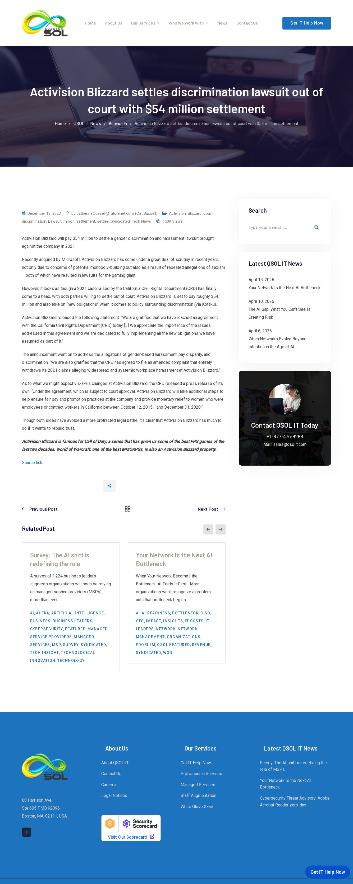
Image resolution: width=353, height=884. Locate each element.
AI (32, 613)
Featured (75, 629)
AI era (42, 613)
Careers (108, 784)
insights (173, 621)
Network (166, 629)
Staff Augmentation (198, 795)
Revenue (201, 645)
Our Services (143, 22)
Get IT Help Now (306, 23)
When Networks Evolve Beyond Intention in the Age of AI (277, 342)
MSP (56, 645)
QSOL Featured (173, 645)
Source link (32, 462)
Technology (71, 660)
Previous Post (43, 509)
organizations (184, 637)
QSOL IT (228, 876)
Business (40, 621)
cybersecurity (46, 629)
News (222, 22)
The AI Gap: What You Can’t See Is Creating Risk (279, 313)
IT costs (194, 621)
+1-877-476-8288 (285, 436)
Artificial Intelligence (77, 613)
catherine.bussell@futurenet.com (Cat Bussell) (116, 213)
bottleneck (185, 613)
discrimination (34, 221)
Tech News (141, 221)
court (208, 213)
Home (90, 22)
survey (71, 645)
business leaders (73, 621)
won (168, 653)
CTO (140, 621)
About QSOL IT (115, 762)
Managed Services (198, 784)
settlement (85, 221)
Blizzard (194, 213)
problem (145, 645)
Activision (177, 213)
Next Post (208, 509)
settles (103, 221)
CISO (205, 613)
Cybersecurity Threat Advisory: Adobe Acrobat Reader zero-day (295, 801)
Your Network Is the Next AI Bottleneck (284, 287)
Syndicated (120, 221)
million (69, 221)
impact (153, 621)
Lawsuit (55, 221)
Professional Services (201, 773)
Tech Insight (44, 653)
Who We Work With (186, 22)
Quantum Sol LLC (135, 876)
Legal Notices (114, 795)
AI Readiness (156, 613)
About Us (113, 22)
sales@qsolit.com (289, 444)
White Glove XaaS (197, 806)
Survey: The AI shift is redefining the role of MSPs (293, 766)
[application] (327, 873)
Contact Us (247, 22)
